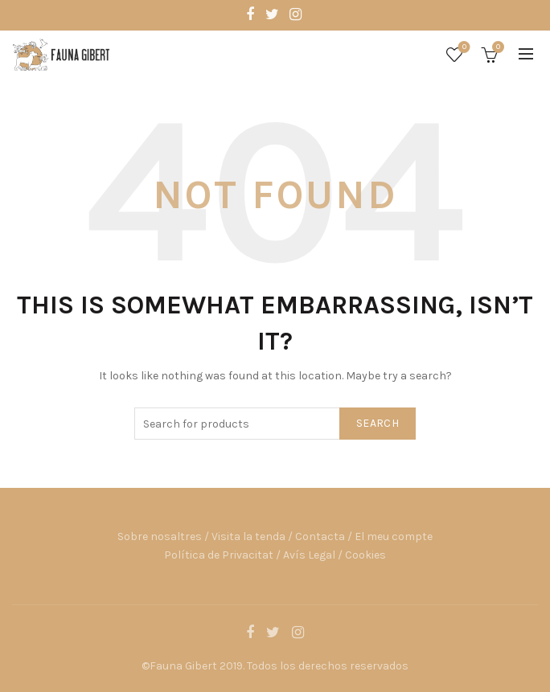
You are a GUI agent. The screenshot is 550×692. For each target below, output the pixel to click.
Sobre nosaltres (159, 536)
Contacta (320, 536)
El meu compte (394, 536)
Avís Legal (309, 555)
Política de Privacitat (218, 555)
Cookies (365, 555)
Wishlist (462, 48)
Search (377, 423)
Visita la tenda (248, 536)
